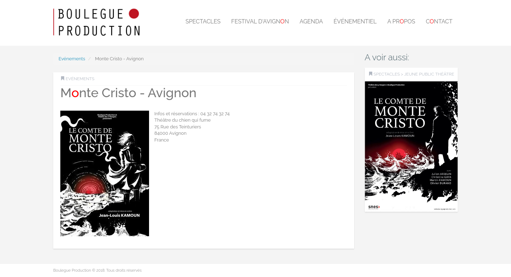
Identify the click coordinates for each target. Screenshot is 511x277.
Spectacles (203, 21)
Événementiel (355, 21)
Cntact (439, 21)
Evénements (72, 58)
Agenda (311, 21)
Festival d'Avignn (260, 21)
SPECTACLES (387, 74)
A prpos (401, 21)
